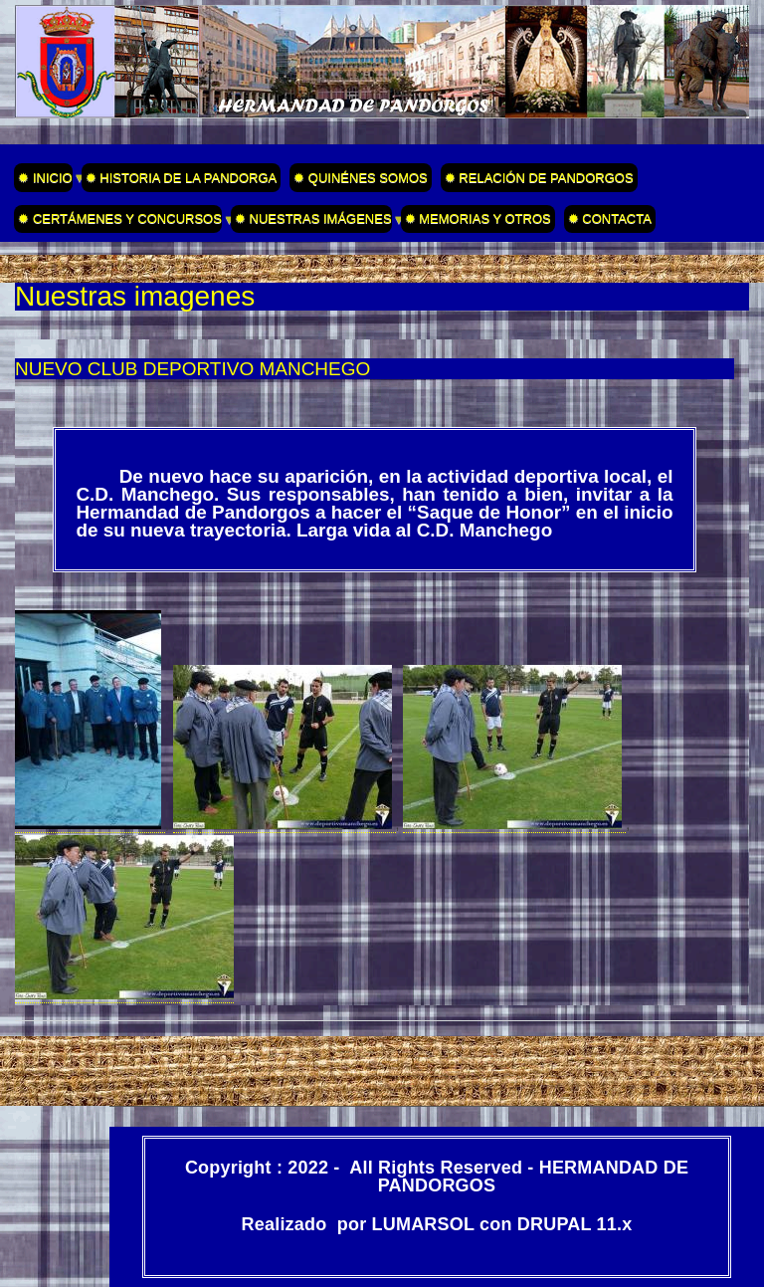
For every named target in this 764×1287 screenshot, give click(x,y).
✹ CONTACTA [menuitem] (610, 218)
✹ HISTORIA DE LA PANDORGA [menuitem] (182, 177)
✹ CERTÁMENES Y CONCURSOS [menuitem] (118, 222)
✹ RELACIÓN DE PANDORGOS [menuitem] (539, 177)
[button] (90, 824)
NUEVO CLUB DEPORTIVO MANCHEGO (192, 368)
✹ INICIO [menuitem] (43, 181)
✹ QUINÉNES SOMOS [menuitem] (360, 177)
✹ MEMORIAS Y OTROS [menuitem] (478, 218)
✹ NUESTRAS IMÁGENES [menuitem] (311, 222)
